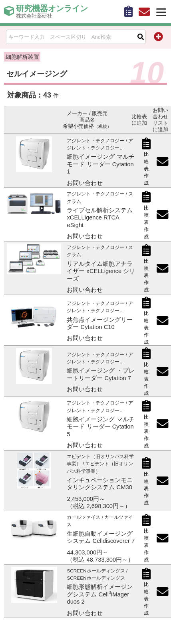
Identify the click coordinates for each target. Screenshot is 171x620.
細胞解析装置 (22, 57)
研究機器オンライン (52, 11)
